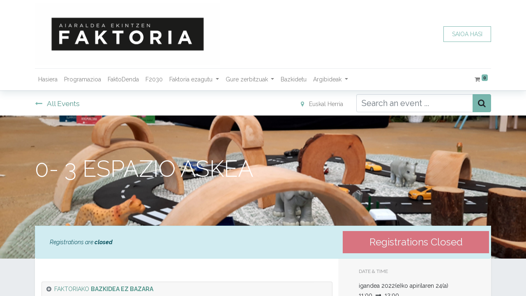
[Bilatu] (482, 103)
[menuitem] (48, 79)
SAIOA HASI (467, 34)
